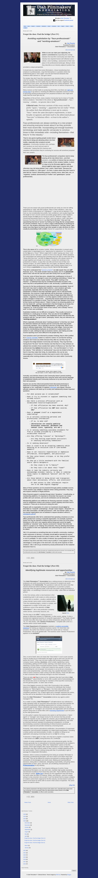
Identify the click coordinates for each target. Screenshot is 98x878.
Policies (67, 26)
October (27, 827)
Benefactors (44, 26)
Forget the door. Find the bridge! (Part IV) (41, 34)
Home (49, 802)
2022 (24, 850)
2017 (24, 861)
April (26, 836)
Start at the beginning (70, 49)
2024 (24, 818)
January (27, 847)
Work (58, 26)
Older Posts (71, 802)
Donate (49, 26)
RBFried (58, 874)
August (27, 831)
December (27, 822)
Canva (67, 613)
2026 (24, 814)
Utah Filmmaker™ (65, 18)
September (28, 829)
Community (54, 26)
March (26, 845)
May (26, 834)
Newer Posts (27, 802)
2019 (24, 857)
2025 (24, 816)
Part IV (72, 785)
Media (71, 26)
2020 (24, 855)
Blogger (69, 874)
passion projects (47, 270)
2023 (24, 821)
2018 (24, 859)
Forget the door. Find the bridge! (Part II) (34, 842)
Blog (25, 26)
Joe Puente (71, 43)
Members (33, 26)
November (27, 825)
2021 (24, 852)
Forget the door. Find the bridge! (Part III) (41, 566)
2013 (24, 864)
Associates (38, 26)
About (29, 26)
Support (63, 26)
